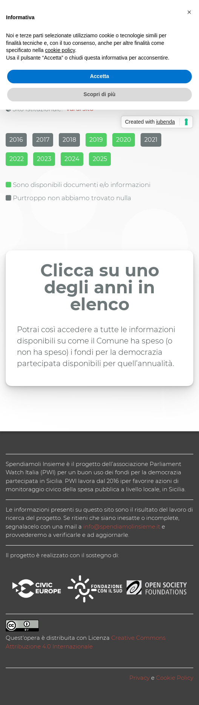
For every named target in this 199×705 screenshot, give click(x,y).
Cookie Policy (174, 677)
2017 (42, 139)
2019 (96, 139)
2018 (69, 139)
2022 (16, 158)
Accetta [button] (99, 76)
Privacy (139, 677)
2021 (151, 139)
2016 (16, 139)
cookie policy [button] (60, 50)
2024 (72, 158)
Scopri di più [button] (100, 94)
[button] (189, 12)
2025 (100, 158)
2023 (44, 158)
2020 (123, 139)
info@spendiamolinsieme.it (121, 526)
